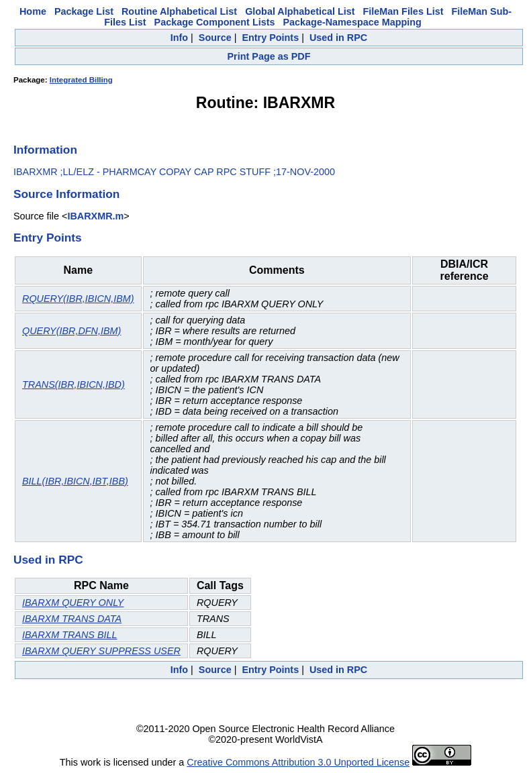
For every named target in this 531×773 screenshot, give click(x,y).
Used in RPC (338, 37)
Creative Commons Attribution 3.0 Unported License (298, 762)
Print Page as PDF (269, 56)
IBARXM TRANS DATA (72, 618)
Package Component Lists (214, 22)
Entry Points (270, 37)
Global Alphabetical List (299, 11)
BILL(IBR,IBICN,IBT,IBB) (75, 481)
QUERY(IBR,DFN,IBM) (71, 330)
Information (45, 149)
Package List (83, 11)
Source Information (66, 194)
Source (215, 37)
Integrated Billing (81, 80)
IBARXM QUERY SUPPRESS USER (101, 651)
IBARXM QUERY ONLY (73, 602)
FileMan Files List (403, 11)
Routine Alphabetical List (179, 11)
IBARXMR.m (95, 216)
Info (179, 37)
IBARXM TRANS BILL (69, 634)
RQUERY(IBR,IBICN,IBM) (78, 298)
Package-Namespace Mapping (352, 22)
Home (32, 11)
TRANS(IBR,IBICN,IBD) (73, 384)
